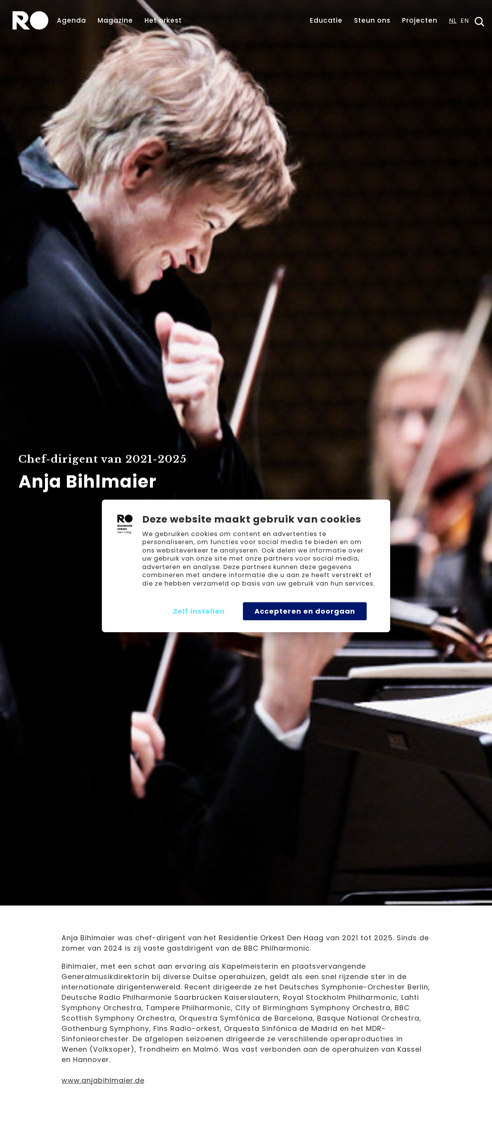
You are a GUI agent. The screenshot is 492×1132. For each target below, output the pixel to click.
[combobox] (453, 23)
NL (453, 21)
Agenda (71, 20)
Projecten (419, 20)
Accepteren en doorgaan (304, 611)
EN (464, 21)
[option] (465, 23)
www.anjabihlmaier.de (103, 1080)
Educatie (326, 20)
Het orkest (163, 20)
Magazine (115, 20)
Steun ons (372, 20)
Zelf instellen (199, 611)
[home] (30, 20)
